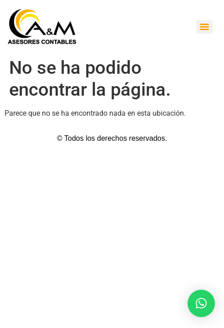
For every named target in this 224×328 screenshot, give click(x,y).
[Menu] (204, 27)
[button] (201, 303)
